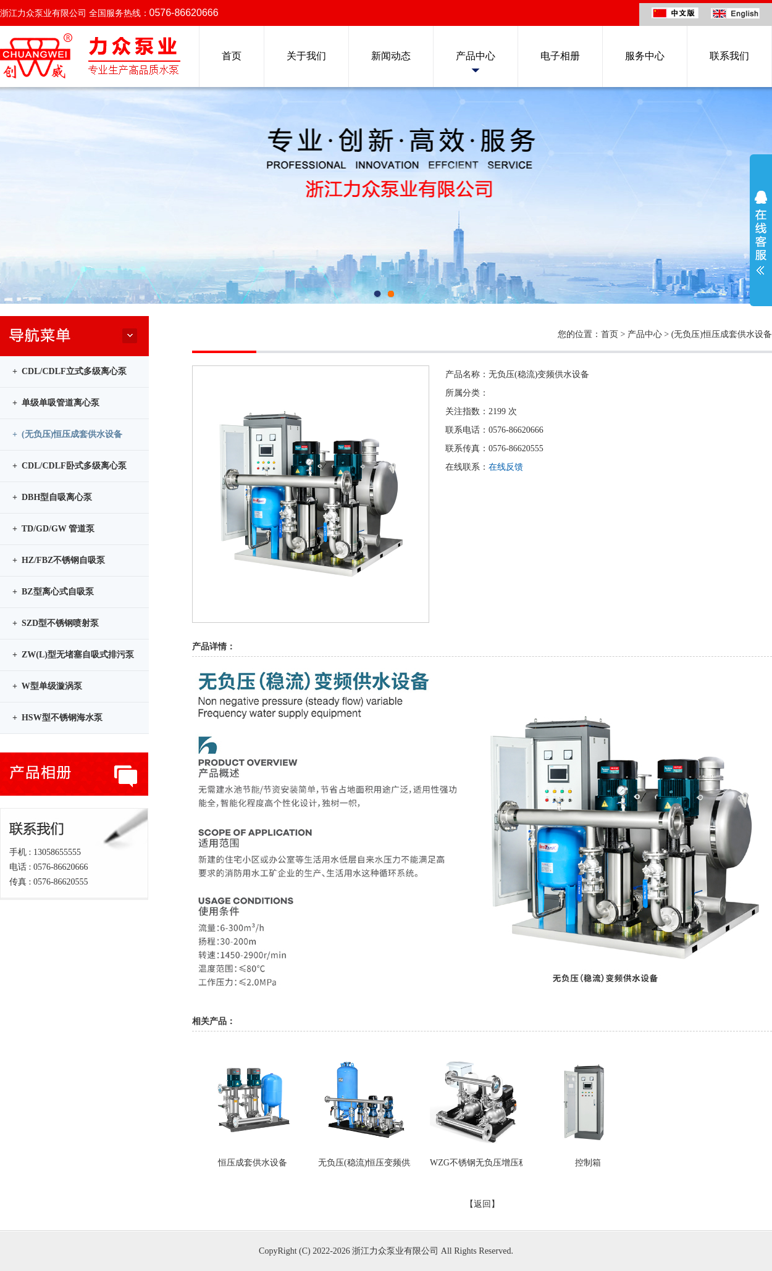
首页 (231, 56)
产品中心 (475, 56)
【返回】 (482, 1204)
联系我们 (729, 56)
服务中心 (645, 56)
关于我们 (306, 56)
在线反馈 (506, 467)
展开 (761, 233)
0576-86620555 (516, 448)
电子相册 (560, 56)
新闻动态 (391, 56)
